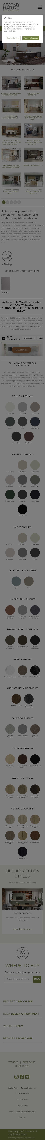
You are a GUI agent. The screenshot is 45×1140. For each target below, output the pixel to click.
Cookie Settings (13, 38)
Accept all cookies (31, 38)
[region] (22, 570)
